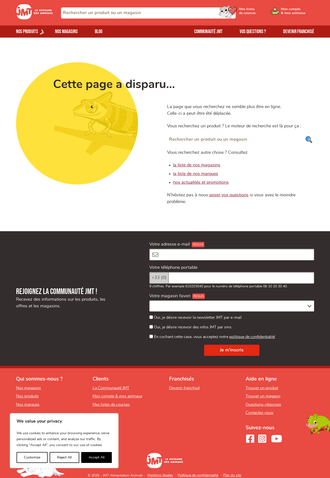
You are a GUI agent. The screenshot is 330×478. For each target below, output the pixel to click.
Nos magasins (66, 31)
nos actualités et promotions (201, 182)
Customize (32, 457)
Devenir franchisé (298, 31)
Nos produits (27, 396)
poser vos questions (229, 195)
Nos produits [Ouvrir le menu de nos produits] (27, 31)
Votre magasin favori (169, 296)
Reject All (64, 457)
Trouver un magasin (263, 396)
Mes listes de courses (111, 405)
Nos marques (27, 405)
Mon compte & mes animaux (117, 396)
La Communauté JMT (111, 388)
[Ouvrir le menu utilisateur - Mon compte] (297, 13)
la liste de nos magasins (196, 165)
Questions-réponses (263, 405)
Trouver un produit (262, 388)
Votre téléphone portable (173, 267)
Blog (98, 31)
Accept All (96, 457)
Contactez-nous (259, 413)
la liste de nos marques (195, 174)
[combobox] (148, 13)
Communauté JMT (208, 31)
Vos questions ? (253, 31)
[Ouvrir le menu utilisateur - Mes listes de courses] (260, 13)
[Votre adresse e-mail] (231, 254)
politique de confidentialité (252, 337)
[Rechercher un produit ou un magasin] (240, 139)
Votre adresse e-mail (169, 244)
